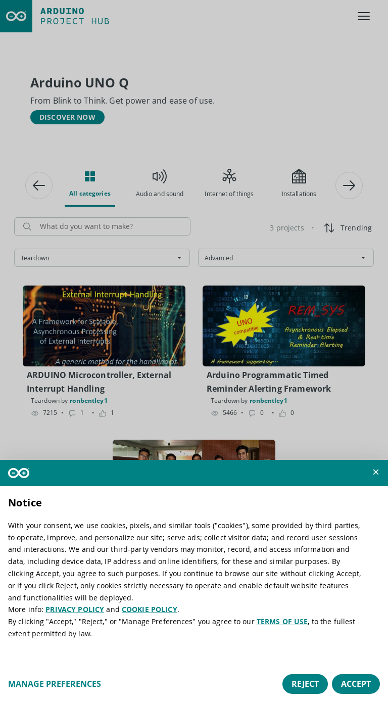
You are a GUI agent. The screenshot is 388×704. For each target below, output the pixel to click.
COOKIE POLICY (149, 609)
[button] (376, 472)
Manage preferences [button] (54, 683)
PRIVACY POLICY (74, 609)
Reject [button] (305, 683)
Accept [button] (356, 683)
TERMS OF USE (282, 621)
